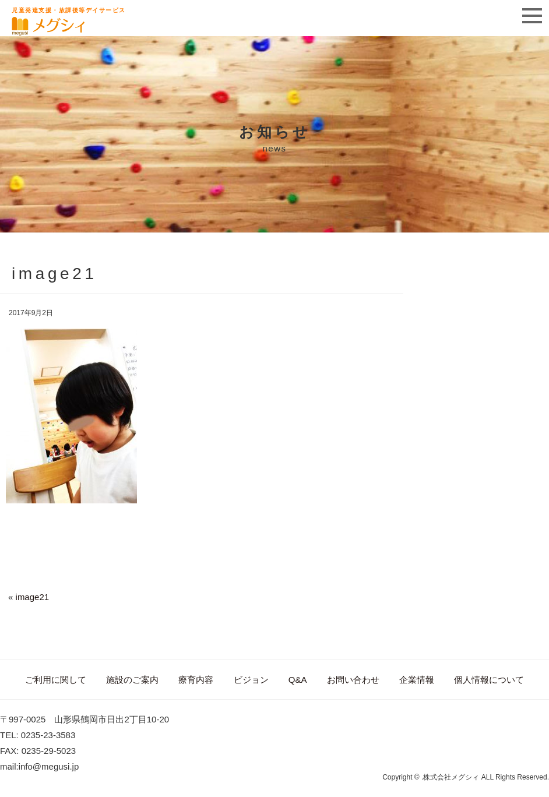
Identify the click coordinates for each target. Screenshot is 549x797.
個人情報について (489, 680)
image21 (33, 597)
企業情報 (416, 680)
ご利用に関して (55, 680)
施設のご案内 (132, 680)
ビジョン (251, 680)
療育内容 (195, 680)
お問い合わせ (353, 680)
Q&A (297, 680)
